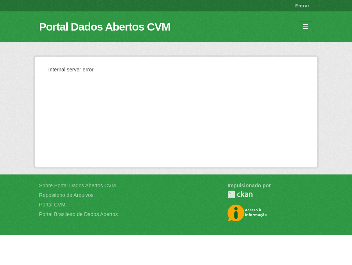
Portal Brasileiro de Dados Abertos (78, 214)
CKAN (240, 194)
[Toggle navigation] (305, 26)
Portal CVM (52, 205)
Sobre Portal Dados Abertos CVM (77, 185)
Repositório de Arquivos (66, 195)
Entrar (302, 5)
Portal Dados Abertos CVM (104, 27)
